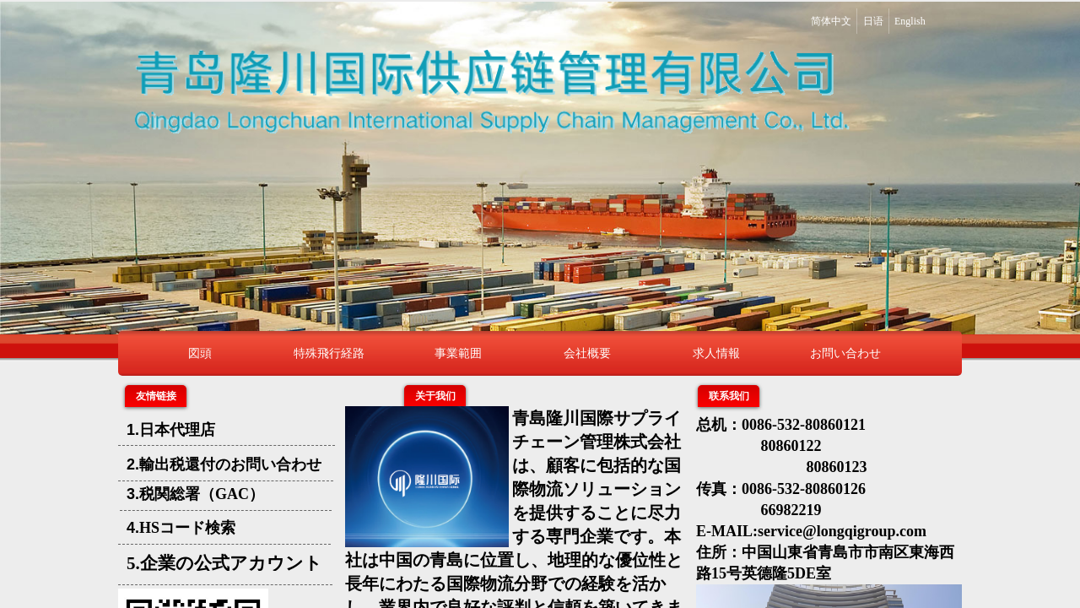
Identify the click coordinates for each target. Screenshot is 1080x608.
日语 (873, 21)
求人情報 (716, 353)
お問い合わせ (845, 353)
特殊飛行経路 (329, 353)
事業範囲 (458, 353)
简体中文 (831, 21)
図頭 (200, 353)
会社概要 (587, 353)
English (910, 21)
